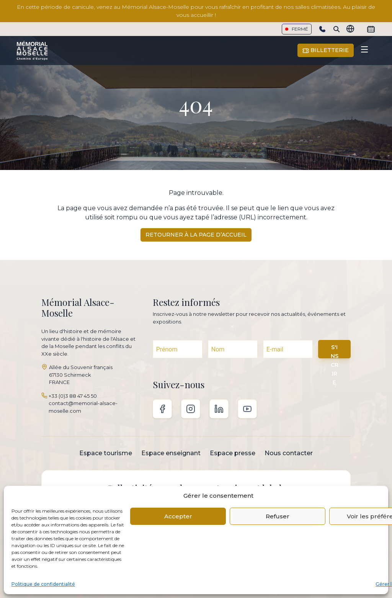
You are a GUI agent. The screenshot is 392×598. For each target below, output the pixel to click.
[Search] (336, 29)
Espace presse (232, 453)
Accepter (178, 516)
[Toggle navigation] (364, 50)
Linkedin (219, 408)
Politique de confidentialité (43, 584)
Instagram (190, 408)
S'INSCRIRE (334, 351)
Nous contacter (289, 453)
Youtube (247, 408)
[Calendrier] (371, 29)
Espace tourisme (105, 453)
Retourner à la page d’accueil (196, 234)
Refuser (277, 516)
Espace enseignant (171, 453)
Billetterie (325, 50)
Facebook (162, 408)
